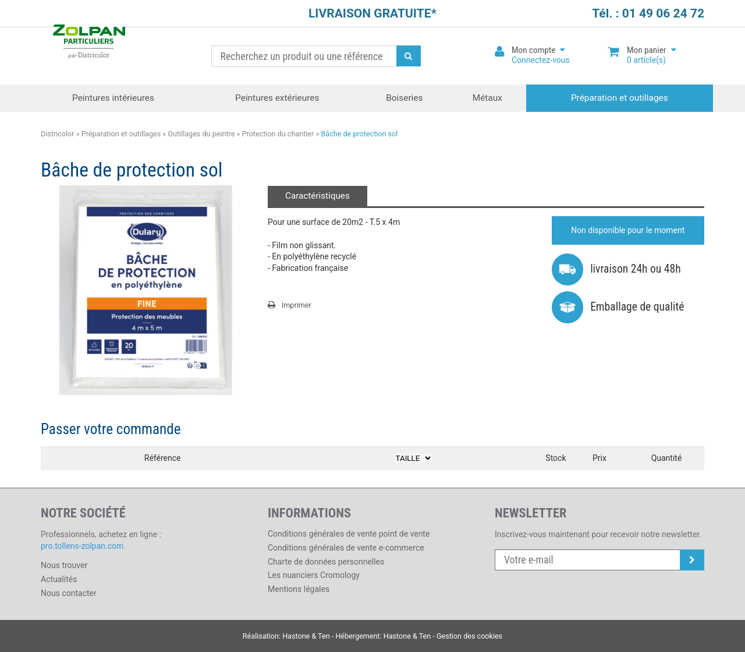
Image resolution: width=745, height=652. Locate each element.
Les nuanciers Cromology (314, 575)
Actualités (59, 579)
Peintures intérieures (113, 98)
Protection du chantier (278, 133)
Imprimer (289, 305)
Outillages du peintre (201, 133)
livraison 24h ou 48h (616, 269)
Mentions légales (298, 589)
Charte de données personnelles (326, 561)
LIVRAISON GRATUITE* (372, 13)
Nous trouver (64, 565)
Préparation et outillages (619, 98)
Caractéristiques (317, 195)
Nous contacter (69, 593)
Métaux (487, 98)
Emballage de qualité (618, 306)
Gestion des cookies (469, 636)
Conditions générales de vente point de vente (349, 533)
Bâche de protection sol (359, 133)
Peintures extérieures (277, 98)
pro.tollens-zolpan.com (82, 546)
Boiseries (404, 98)
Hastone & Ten (306, 636)
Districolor (89, 43)
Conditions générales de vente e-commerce (346, 547)
